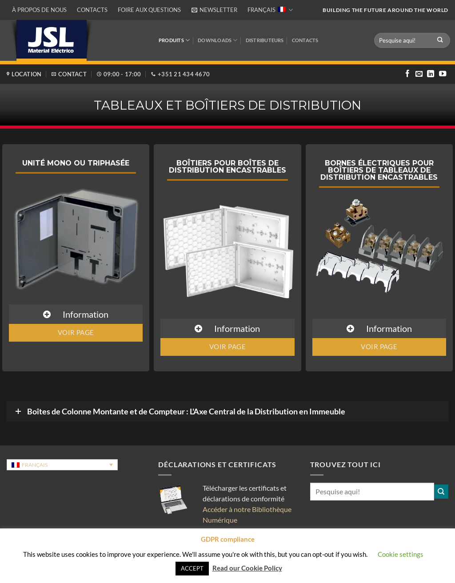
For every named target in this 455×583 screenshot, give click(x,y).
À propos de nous (39, 9)
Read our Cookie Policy (247, 568)
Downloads (217, 40)
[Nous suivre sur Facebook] (407, 74)
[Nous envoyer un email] (419, 74)
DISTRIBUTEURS (265, 40)
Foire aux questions (149, 9)
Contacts (92, 9)
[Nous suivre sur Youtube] (442, 74)
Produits (174, 40)
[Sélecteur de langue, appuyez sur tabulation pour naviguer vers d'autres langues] (62, 464)
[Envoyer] (440, 40)
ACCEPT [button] (192, 568)
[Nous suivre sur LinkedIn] (430, 74)
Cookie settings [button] (400, 554)
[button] (214, 10)
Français (270, 10)
